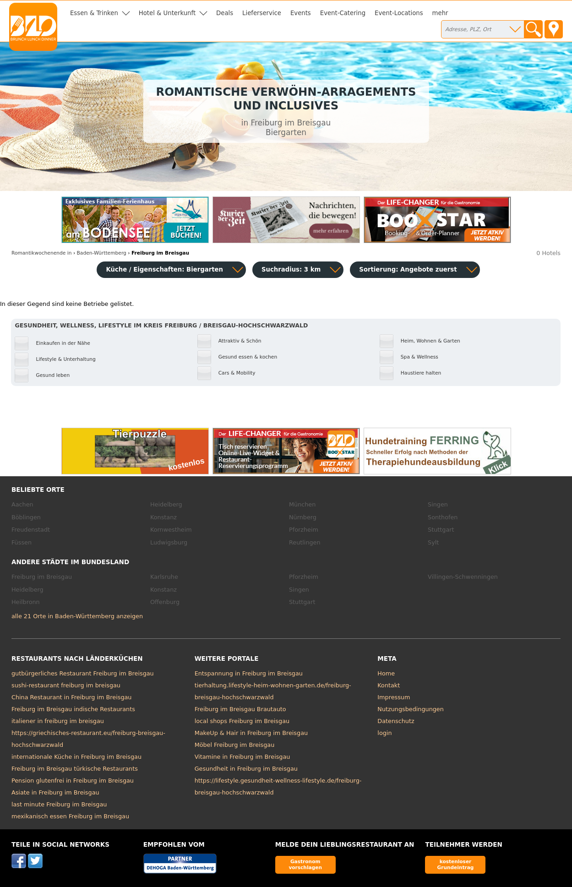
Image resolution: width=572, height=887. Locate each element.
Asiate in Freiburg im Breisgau (55, 792)
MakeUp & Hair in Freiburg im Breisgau (251, 732)
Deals (224, 13)
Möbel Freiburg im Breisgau (235, 744)
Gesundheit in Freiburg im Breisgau (246, 768)
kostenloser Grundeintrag (455, 864)
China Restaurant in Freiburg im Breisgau (71, 697)
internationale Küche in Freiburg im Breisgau (76, 756)
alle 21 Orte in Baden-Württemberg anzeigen (77, 616)
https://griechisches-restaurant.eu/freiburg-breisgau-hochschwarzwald (88, 738)
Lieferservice (261, 13)
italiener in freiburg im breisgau (57, 721)
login (384, 732)
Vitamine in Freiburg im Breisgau (242, 756)
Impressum (393, 697)
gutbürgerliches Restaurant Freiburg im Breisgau (82, 673)
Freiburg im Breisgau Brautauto (240, 709)
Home (386, 673)
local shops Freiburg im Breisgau (242, 721)
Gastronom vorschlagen (305, 864)
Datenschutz (395, 721)
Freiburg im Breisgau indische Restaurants (73, 709)
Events (300, 13)
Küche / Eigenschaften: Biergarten (164, 269)
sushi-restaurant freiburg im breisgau (65, 685)
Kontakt (388, 685)
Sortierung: (408, 269)
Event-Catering (342, 13)
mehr (440, 13)
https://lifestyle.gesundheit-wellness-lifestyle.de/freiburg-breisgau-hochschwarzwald (278, 786)
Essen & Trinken (94, 13)
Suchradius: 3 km (291, 269)
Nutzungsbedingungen (410, 709)
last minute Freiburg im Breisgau (59, 804)
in (41, 253)
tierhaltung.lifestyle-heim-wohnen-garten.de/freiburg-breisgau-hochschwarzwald (273, 691)
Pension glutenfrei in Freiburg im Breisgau (72, 780)
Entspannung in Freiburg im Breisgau (249, 673)
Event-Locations (399, 13)
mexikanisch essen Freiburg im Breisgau (70, 816)
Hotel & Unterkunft (167, 13)
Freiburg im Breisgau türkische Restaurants (74, 768)
